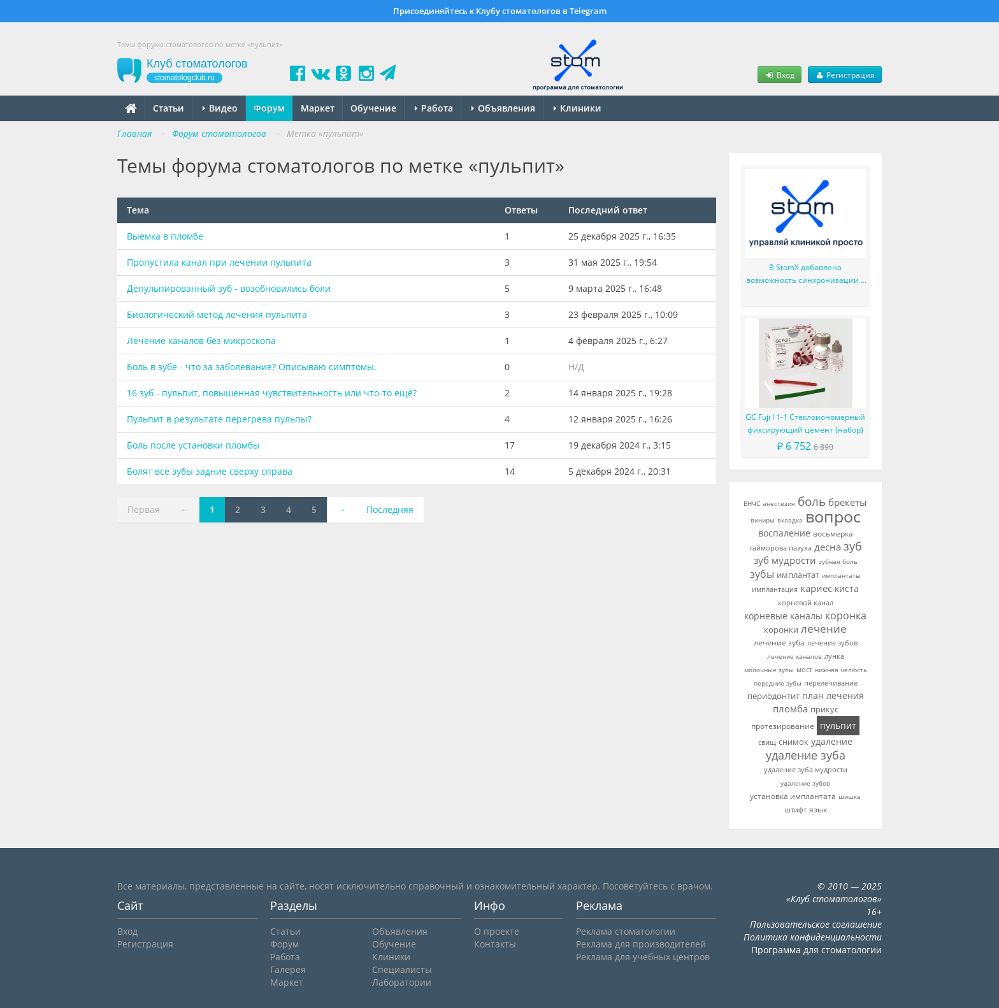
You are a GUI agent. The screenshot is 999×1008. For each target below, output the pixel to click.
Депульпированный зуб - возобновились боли (229, 288)
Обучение (373, 108)
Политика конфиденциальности (813, 937)
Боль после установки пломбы (193, 445)
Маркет (317, 108)
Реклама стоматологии (625, 931)
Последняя (389, 509)
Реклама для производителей (641, 944)
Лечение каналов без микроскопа (201, 341)
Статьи (168, 108)
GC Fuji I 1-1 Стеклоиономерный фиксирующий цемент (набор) (805, 423)
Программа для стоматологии (816, 950)
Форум (269, 108)
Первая (143, 509)
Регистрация (845, 74)
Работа (434, 108)
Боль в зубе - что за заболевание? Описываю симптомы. (252, 367)
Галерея (288, 969)
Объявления (503, 108)
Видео (220, 108)
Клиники (577, 108)
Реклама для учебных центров (643, 957)
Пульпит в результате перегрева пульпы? (219, 419)
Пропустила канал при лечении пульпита (219, 262)
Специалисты (402, 969)
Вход (779, 74)
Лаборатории (401, 982)
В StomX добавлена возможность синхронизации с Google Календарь (805, 274)
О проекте (496, 931)
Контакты (495, 944)
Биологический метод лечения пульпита (217, 314)
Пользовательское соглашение (816, 924)
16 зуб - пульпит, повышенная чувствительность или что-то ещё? (272, 393)
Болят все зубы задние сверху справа (209, 471)
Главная (134, 133)
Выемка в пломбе (165, 236)
